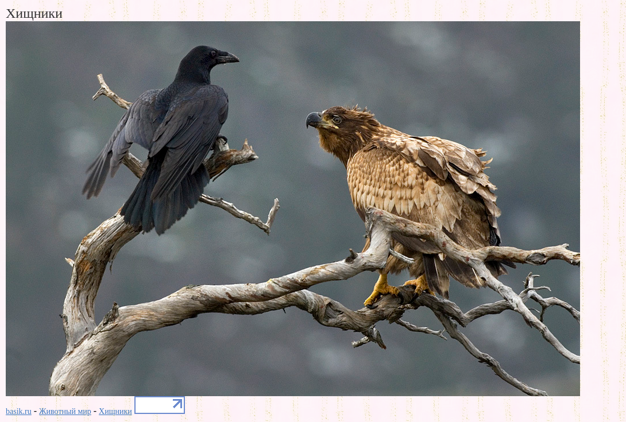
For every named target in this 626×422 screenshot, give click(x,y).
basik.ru (19, 411)
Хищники (115, 411)
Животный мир (65, 411)
